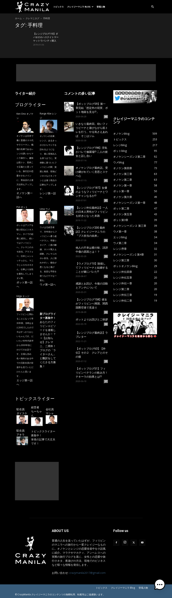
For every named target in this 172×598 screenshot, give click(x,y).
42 (106, 160)
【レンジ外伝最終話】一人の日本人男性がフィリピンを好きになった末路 (92, 211)
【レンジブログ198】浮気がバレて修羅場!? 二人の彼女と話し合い (92, 151)
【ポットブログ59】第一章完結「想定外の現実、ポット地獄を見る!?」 (92, 107)
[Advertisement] (86, 72)
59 (106, 140)
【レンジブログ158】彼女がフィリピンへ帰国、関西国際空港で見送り (92, 303)
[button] (152, 7)
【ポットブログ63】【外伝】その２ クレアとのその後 (92, 352)
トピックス (58, 6)
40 (106, 220)
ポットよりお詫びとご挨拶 (92, 319)
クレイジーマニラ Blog (80, 6)
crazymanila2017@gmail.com (87, 573)
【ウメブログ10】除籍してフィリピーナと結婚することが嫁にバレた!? (92, 267)
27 (106, 381)
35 (106, 256)
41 (106, 180)
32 (106, 312)
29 (106, 341)
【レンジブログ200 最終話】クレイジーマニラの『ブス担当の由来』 (90, 231)
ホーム (18, 18)
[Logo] (33, 6)
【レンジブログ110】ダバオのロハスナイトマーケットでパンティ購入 (46, 37)
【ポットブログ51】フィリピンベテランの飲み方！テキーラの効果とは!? (92, 372)
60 (106, 116)
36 (106, 240)
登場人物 (101, 6)
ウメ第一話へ (48, 284)
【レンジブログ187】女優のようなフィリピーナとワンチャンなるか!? (92, 191)
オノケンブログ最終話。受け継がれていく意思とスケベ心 (92, 171)
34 (106, 276)
